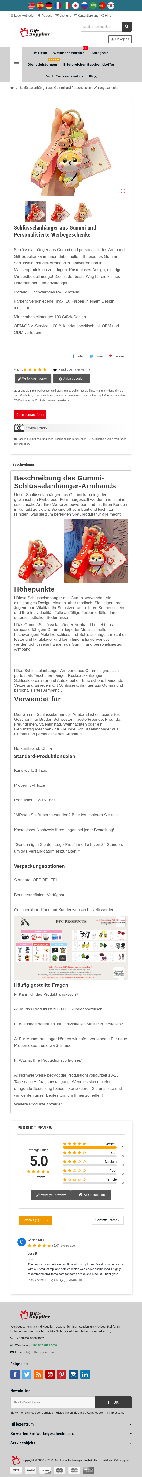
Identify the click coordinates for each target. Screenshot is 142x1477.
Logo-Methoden (22, 15)
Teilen (78, 356)
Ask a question (71, 379)
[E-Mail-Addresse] (52, 1402)
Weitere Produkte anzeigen (38, 1104)
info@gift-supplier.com (39, 1352)
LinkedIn (85, 1374)
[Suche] (106, 27)
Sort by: (101, 1220)
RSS (38, 1374)
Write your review (32, 379)
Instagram (73, 1374)
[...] (109, 1331)
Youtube (50, 1374)
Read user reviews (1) (69, 370)
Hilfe (106, 15)
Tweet (97, 356)
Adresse (45, 15)
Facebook (15, 1374)
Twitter (26, 1374)
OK (113, 1402)
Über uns (63, 15)
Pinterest (117, 356)
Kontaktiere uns (86, 15)
